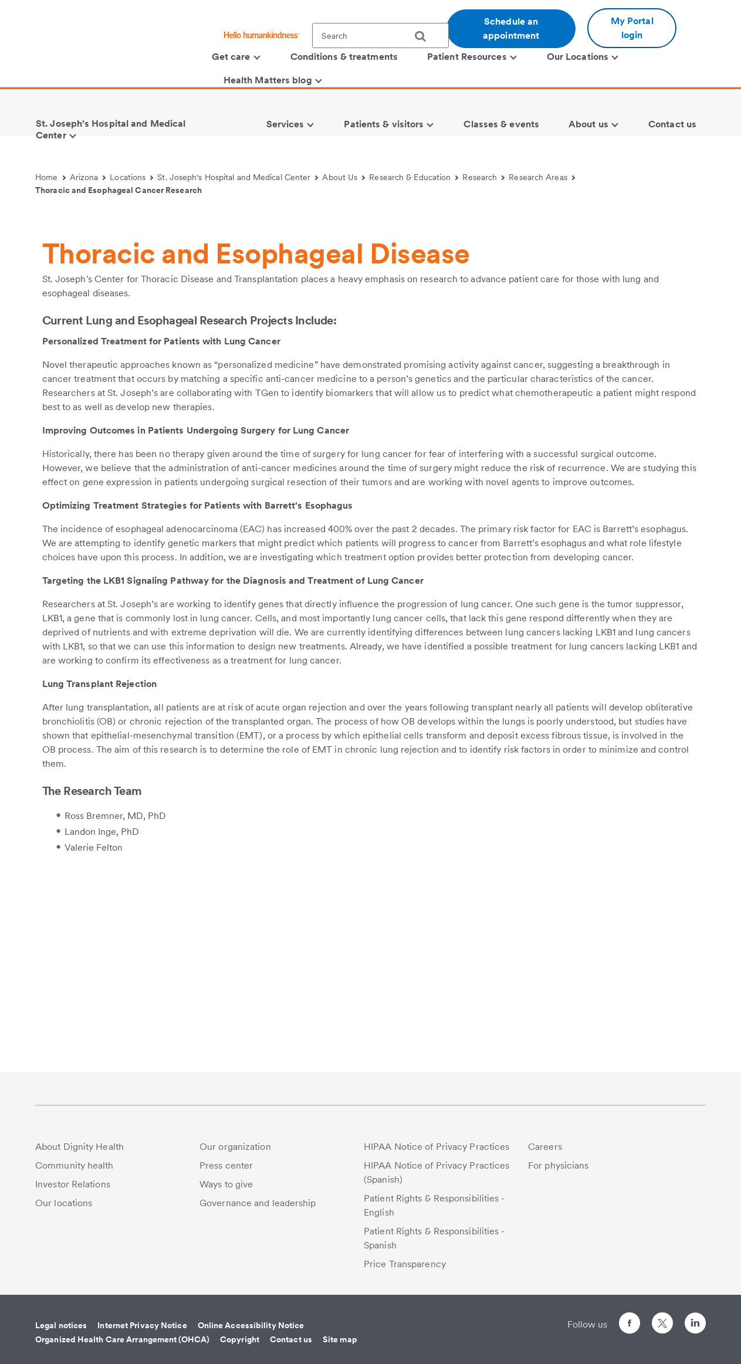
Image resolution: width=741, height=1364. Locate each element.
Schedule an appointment (511, 28)
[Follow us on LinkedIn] (695, 1325)
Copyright (239, 1339)
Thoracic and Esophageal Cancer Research (118, 190)
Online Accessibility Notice (251, 1325)
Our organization (235, 1146)
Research (483, 177)
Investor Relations (72, 1184)
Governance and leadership (257, 1203)
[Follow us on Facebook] (629, 1325)
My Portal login (632, 27)
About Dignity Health (79, 1146)
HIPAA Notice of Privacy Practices (436, 1146)
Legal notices (61, 1325)
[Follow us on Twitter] (662, 1318)
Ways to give (226, 1184)
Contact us (291, 1339)
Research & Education (413, 177)
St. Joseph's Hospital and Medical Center (237, 177)
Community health (74, 1165)
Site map (340, 1339)
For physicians (558, 1165)
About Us (343, 177)
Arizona (88, 177)
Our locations (63, 1203)
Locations (131, 177)
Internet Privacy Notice (142, 1325)
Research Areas (542, 177)
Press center (226, 1165)
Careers (545, 1146)
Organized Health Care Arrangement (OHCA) (122, 1339)
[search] (425, 36)
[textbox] (380, 35)
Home (50, 177)
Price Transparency (405, 1264)
